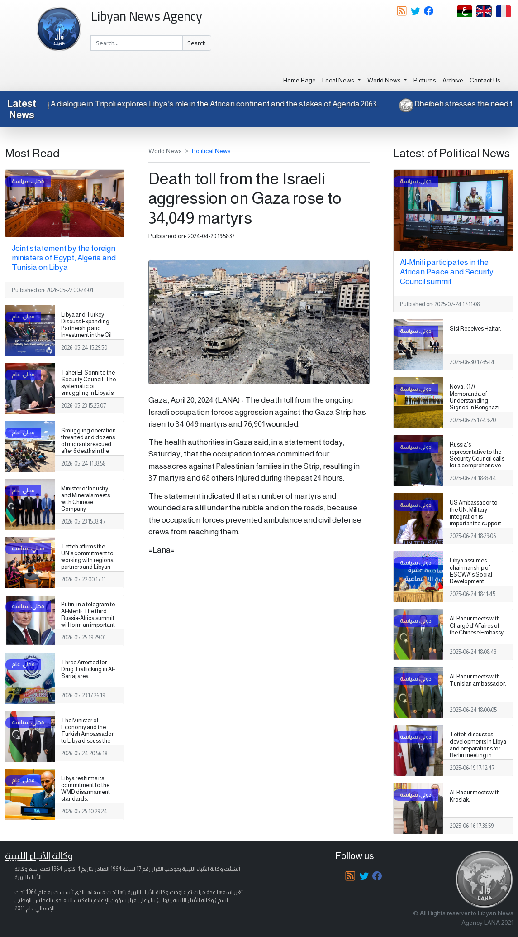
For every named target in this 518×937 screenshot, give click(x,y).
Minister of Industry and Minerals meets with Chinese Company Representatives (85, 502)
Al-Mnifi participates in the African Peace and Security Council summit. (447, 272)
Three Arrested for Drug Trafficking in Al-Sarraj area (88, 669)
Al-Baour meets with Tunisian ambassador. (478, 680)
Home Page (299, 80)
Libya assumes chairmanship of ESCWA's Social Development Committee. (471, 574)
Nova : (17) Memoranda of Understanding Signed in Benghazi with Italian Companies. (474, 404)
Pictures (424, 80)
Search (196, 43)
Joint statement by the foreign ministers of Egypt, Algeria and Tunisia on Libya (64, 258)
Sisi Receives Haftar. (475, 329)
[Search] (136, 43)
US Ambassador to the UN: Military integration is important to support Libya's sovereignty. (475, 516)
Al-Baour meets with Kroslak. (475, 795)
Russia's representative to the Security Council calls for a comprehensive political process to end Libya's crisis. (477, 462)
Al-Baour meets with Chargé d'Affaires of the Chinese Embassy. (477, 625)
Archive (452, 80)
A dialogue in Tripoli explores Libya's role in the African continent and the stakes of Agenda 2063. (209, 103)
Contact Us (485, 80)
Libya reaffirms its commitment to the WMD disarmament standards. (85, 788)
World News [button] (384, 80)
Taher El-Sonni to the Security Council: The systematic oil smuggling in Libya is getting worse (88, 386)
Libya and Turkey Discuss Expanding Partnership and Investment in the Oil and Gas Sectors (86, 328)
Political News (211, 150)
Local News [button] (339, 80)
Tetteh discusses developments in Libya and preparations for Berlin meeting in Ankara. (478, 748)
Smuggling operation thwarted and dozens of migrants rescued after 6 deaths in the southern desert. (88, 444)
